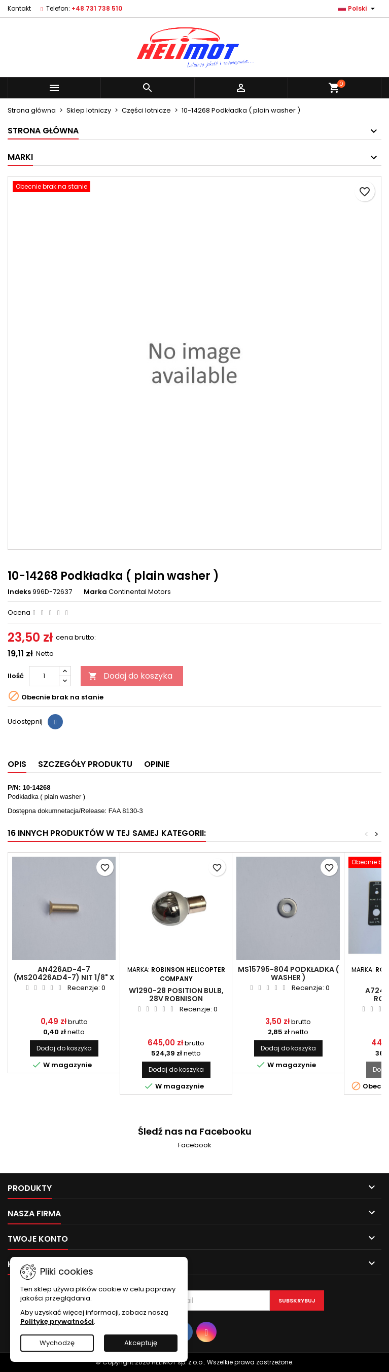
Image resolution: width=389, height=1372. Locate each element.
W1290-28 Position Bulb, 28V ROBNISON (176, 995)
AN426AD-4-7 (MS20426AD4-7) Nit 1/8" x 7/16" (64, 977)
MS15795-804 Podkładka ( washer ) (288, 973)
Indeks (19, 591)
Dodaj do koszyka (130, 676)
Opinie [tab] (156, 764)
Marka (95, 591)
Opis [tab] (17, 764)
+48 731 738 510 (97, 8)
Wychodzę (57, 1343)
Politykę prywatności (57, 1321)
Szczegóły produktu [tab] (85, 764)
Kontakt (19, 8)
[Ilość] (44, 676)
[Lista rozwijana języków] (357, 8)
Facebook (194, 1145)
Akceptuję (140, 1343)
